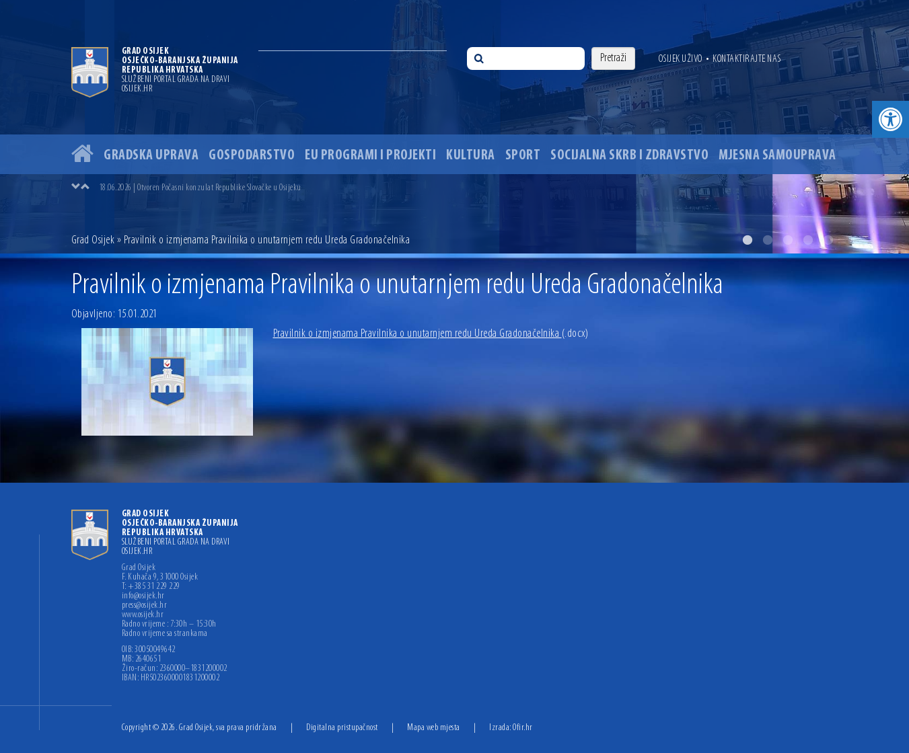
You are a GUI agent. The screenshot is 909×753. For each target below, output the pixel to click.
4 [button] (808, 240)
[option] (454, 126)
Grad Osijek (94, 240)
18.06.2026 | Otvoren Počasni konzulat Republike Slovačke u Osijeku (200, 188)
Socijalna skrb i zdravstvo (629, 156)
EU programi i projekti (370, 156)
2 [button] (767, 240)
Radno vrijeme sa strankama (165, 634)
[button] (890, 119)
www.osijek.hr (143, 615)
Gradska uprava (151, 156)
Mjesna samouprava (777, 156)
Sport (523, 156)
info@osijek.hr (143, 596)
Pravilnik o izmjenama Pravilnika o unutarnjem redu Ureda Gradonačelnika (431, 333)
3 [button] (788, 240)
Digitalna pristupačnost (342, 728)
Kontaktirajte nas (747, 59)
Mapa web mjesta (433, 728)
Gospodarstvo (252, 156)
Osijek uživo (680, 59)
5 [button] (828, 240)
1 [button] (747, 240)
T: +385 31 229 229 (151, 587)
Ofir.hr (523, 728)
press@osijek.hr (145, 605)
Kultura (470, 156)
